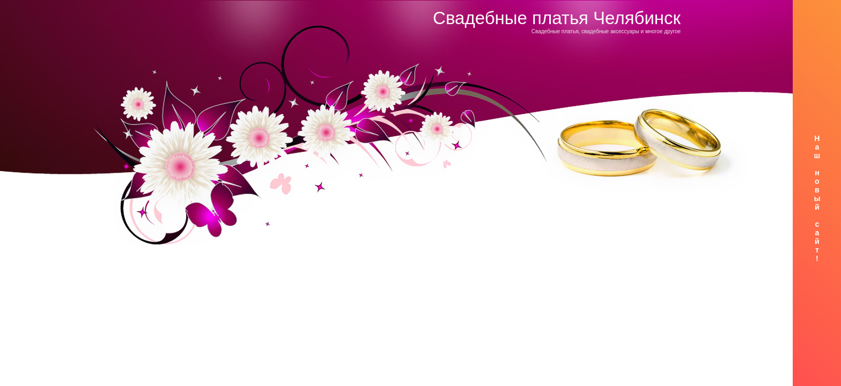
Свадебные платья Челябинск (557, 18)
